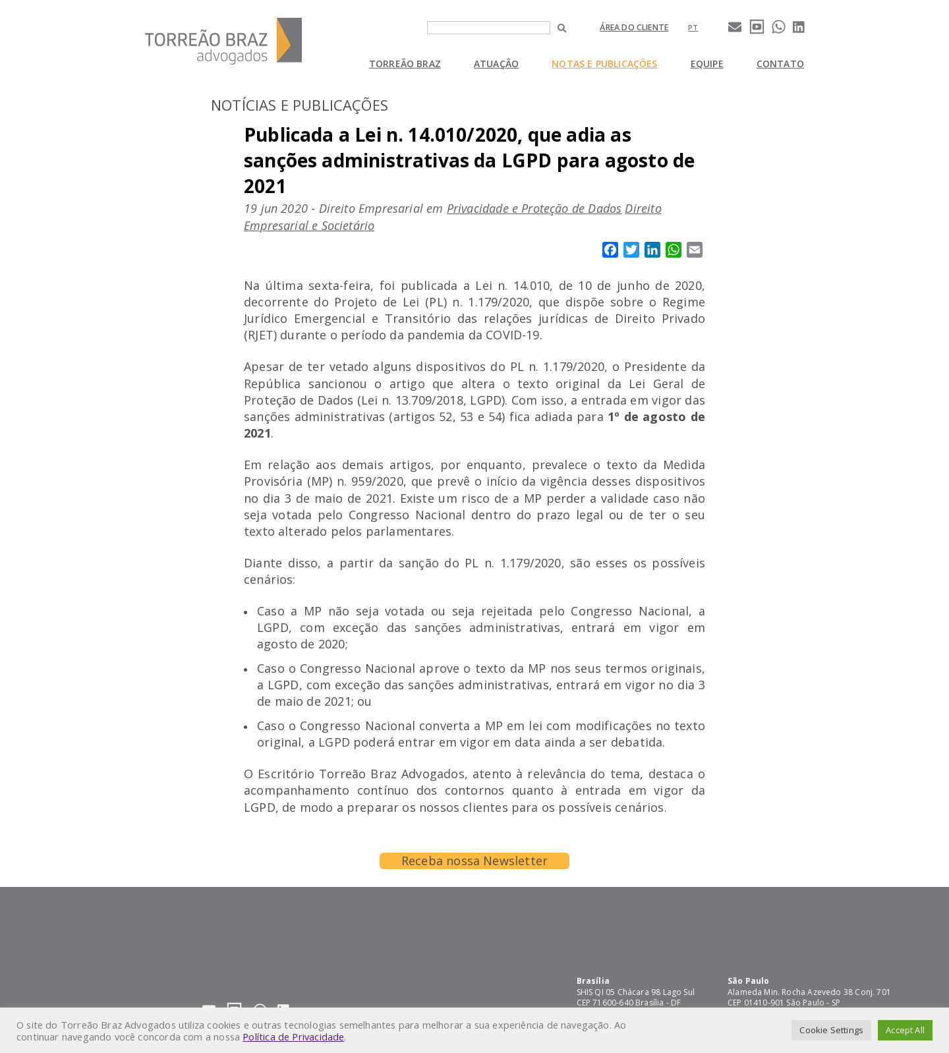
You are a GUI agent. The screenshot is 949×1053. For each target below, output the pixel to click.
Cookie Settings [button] (831, 1030)
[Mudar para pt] (693, 27)
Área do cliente (634, 27)
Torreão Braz (405, 63)
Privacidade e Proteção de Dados (534, 208)
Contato (780, 63)
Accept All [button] (905, 1030)
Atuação (496, 63)
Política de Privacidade (293, 1036)
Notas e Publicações (604, 63)
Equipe (707, 63)
